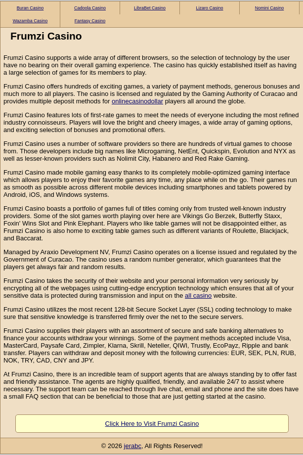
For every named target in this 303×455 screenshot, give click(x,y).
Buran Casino (30, 7)
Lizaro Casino (209, 7)
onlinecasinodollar (137, 101)
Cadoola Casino (90, 7)
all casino (198, 295)
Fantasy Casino (90, 20)
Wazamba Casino (30, 20)
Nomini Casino (269, 7)
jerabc (132, 446)
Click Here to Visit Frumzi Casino (152, 423)
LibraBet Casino (150, 7)
